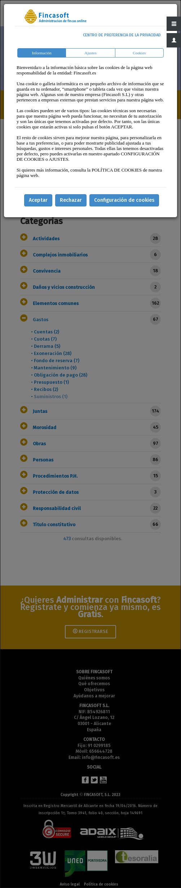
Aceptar (38, 200)
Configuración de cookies (124, 200)
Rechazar (71, 200)
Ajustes (90, 53)
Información (42, 53)
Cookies (139, 53)
